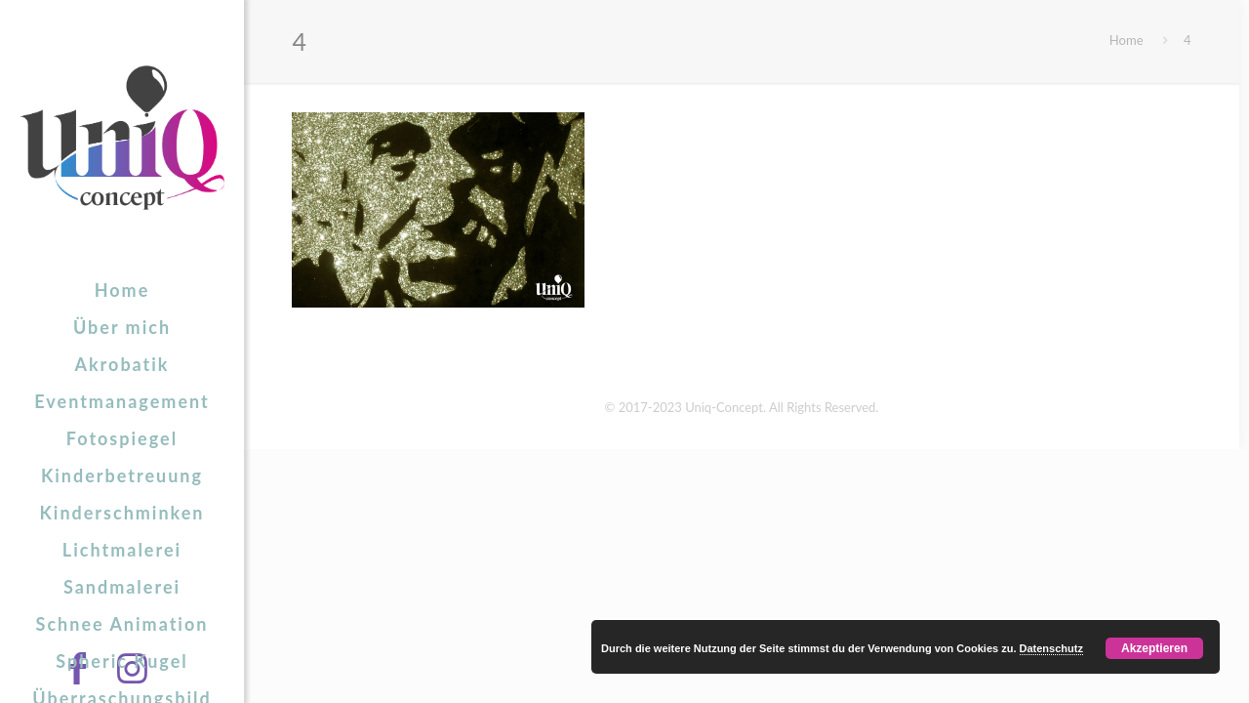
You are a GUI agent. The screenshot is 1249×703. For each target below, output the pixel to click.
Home (1126, 40)
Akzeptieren (1154, 648)
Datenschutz (1051, 648)
